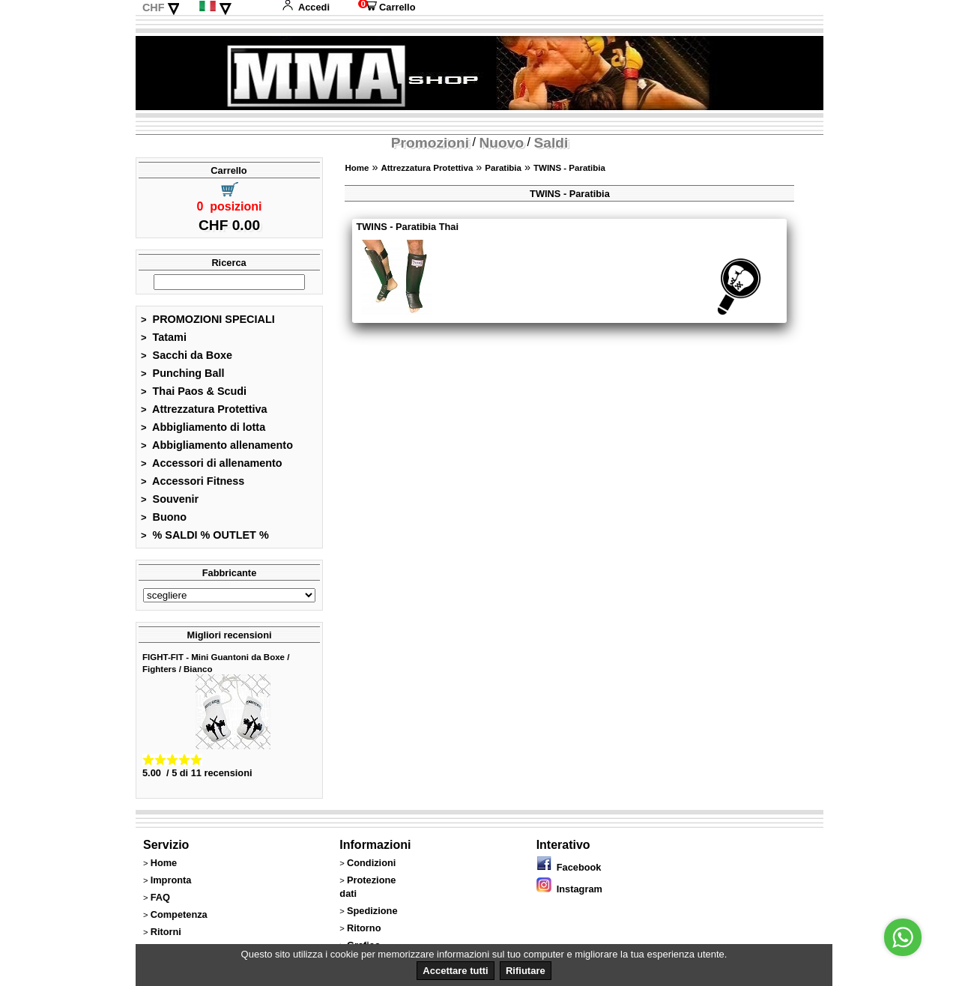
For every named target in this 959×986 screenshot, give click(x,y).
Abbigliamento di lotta (203, 427)
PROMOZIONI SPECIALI (208, 319)
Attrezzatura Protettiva (204, 409)
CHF (153, 7)
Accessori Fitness (192, 481)
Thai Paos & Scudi (193, 391)
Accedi (306, 7)
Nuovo (501, 143)
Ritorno (364, 928)
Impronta (171, 880)
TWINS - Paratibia (569, 167)
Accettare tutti (455, 970)
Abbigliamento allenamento (217, 445)
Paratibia (503, 167)
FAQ (160, 897)
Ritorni (166, 931)
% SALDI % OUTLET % (205, 535)
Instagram (569, 889)
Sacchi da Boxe (186, 355)
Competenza (179, 914)
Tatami (164, 337)
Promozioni (430, 143)
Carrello (386, 7)
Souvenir (170, 499)
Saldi (551, 143)
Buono (164, 517)
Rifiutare (525, 970)
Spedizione (372, 910)
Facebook (569, 867)
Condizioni (371, 862)
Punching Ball (183, 373)
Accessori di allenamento (211, 463)
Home (357, 167)
